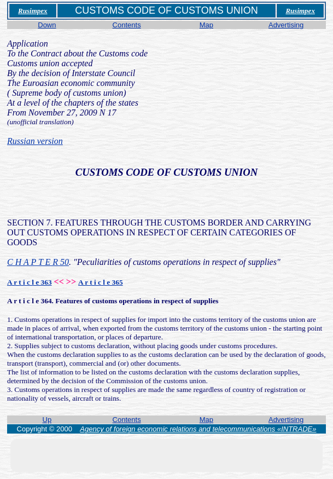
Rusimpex (32, 11)
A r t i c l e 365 (100, 282)
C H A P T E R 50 (38, 262)
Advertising (285, 25)
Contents (127, 25)
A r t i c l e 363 (29, 282)
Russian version (35, 141)
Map (206, 25)
